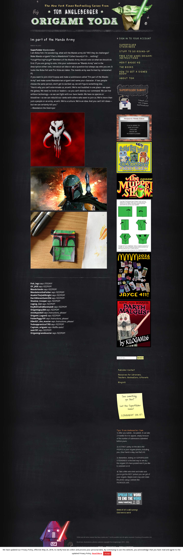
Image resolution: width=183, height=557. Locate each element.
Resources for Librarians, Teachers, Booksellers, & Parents (133, 376)
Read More (97, 553)
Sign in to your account (135, 38)
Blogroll (122, 382)
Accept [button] (107, 553)
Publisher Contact (126, 370)
